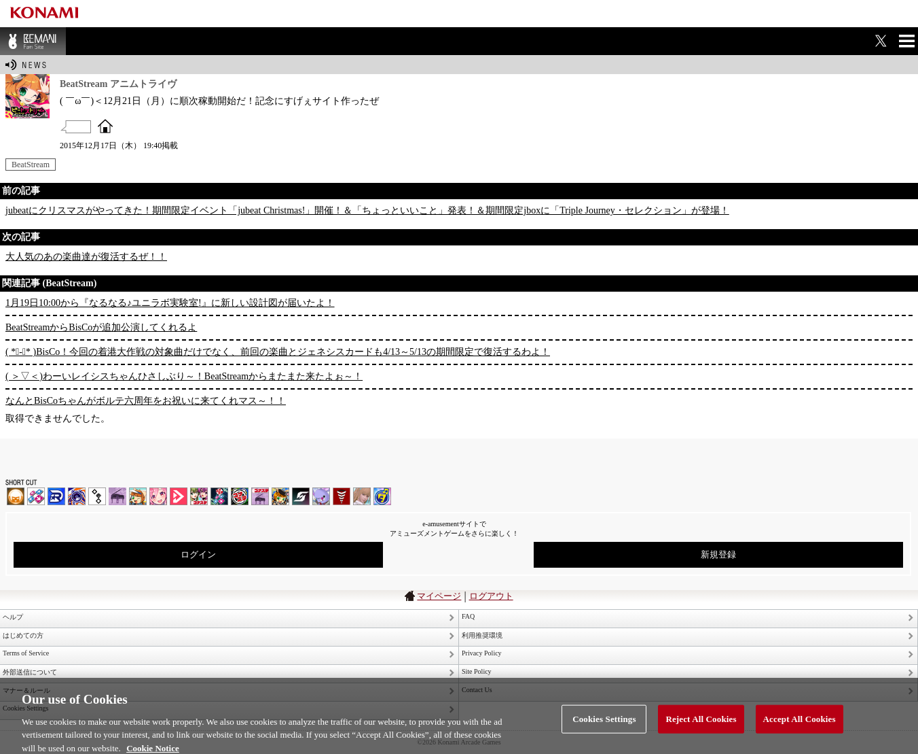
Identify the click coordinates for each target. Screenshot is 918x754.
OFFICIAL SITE (105, 125)
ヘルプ (13, 617)
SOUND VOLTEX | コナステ (301, 496)
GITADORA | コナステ (240, 496)
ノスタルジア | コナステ (260, 496)
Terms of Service (26, 653)
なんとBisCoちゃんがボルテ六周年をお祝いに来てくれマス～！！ (145, 401)
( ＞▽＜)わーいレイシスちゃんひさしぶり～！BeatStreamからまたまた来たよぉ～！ (184, 376)
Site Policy (477, 671)
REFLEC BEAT (321, 496)
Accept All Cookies (799, 724)
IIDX (15, 496)
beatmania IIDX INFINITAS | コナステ (199, 496)
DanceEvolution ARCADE (362, 496)
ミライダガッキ (382, 496)
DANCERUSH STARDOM (56, 496)
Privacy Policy (482, 653)
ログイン (198, 554)
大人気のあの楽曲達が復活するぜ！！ (86, 257)
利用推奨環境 (482, 635)
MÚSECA (341, 496)
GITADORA (77, 496)
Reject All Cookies (700, 724)
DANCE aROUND (178, 496)
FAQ (468, 616)
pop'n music (138, 496)
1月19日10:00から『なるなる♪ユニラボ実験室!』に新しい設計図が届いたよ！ (170, 303)
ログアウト (491, 596)
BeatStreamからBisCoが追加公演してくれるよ (101, 327)
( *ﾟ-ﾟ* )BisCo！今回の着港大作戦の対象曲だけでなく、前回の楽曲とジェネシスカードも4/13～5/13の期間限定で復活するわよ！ (277, 352)
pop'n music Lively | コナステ (280, 496)
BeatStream (31, 164)
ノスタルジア (117, 496)
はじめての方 (23, 635)
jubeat (97, 496)
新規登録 (718, 554)
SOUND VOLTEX (158, 496)
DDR (36, 496)
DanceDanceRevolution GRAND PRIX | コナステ (219, 496)
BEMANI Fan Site (33, 41)
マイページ (439, 596)
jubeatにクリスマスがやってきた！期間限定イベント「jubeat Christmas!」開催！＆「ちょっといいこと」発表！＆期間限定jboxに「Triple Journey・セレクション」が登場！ (367, 210)
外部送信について (30, 672)
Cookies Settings (604, 724)
